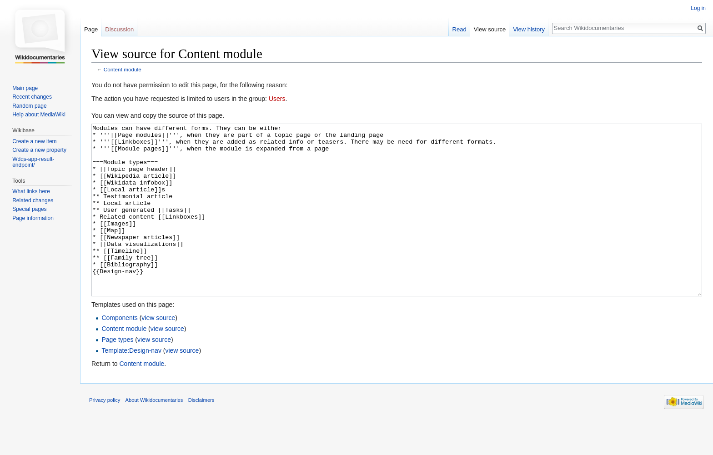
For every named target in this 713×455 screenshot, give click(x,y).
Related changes (32, 200)
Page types (117, 373)
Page (91, 29)
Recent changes (32, 97)
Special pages (29, 209)
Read (459, 29)
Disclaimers (201, 434)
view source (158, 351)
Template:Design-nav (131, 384)
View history (529, 29)
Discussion (119, 29)
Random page (29, 106)
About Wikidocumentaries (154, 434)
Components (119, 351)
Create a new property (39, 150)
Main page (25, 88)
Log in (698, 8)
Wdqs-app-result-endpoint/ (33, 162)
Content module (122, 69)
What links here (31, 191)
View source (490, 29)
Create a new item (34, 141)
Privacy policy (104, 434)
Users (277, 98)
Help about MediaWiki (38, 114)
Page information (33, 218)
